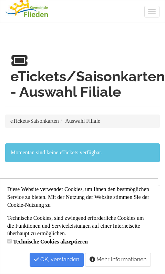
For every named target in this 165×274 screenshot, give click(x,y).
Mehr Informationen (118, 259)
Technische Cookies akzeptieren (50, 242)
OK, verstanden (56, 259)
